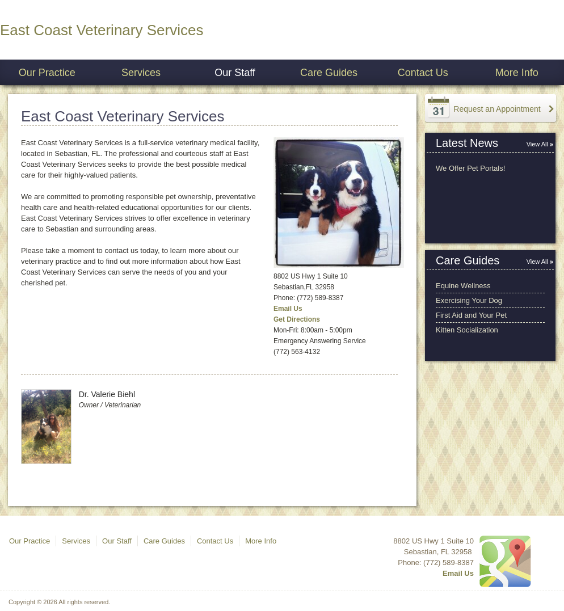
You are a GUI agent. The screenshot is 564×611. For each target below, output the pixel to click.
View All (537, 144)
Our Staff (234, 72)
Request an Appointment (496, 108)
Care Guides (328, 72)
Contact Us (423, 72)
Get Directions (296, 319)
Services (141, 72)
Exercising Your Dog (469, 300)
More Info (516, 72)
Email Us (287, 309)
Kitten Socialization (467, 330)
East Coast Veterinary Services (101, 30)
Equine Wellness (463, 285)
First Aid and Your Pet (471, 315)
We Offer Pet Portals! (470, 168)
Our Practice (47, 72)
